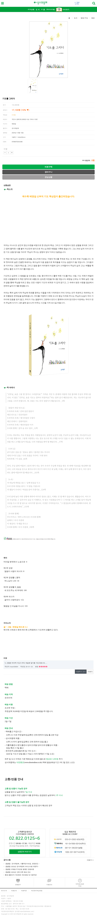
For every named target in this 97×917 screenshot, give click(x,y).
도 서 (38, 9)
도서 (75, 18)
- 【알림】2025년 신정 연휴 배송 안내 (17, 872)
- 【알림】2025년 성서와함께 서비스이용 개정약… (21, 866)
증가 (11, 152)
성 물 (43, 9)
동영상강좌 (50, 9)
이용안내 (14, 891)
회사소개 (4, 891)
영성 (93, 18)
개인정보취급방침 (36, 891)
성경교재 (31, 9)
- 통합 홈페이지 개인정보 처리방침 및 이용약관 (20, 875)
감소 (5, 152)
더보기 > (90, 860)
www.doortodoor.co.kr (33, 762)
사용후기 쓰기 (80, 671)
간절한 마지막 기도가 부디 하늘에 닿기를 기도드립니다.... (26, 663)
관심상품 (48, 177)
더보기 (90, 671)
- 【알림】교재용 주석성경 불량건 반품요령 (19, 869)
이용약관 (24, 891)
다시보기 (62, 10)
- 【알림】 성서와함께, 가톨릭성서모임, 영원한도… (22, 864)
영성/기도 (84, 18)
